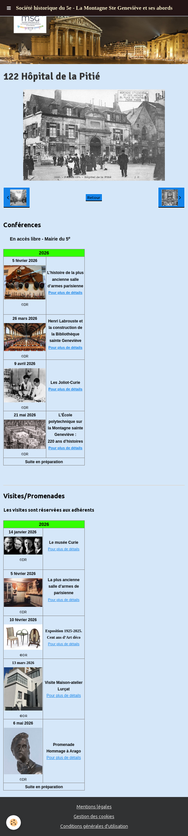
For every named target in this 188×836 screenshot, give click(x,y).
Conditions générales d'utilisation (94, 826)
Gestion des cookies (94, 816)
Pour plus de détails (65, 292)
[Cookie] (14, 822)
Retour (93, 197)
